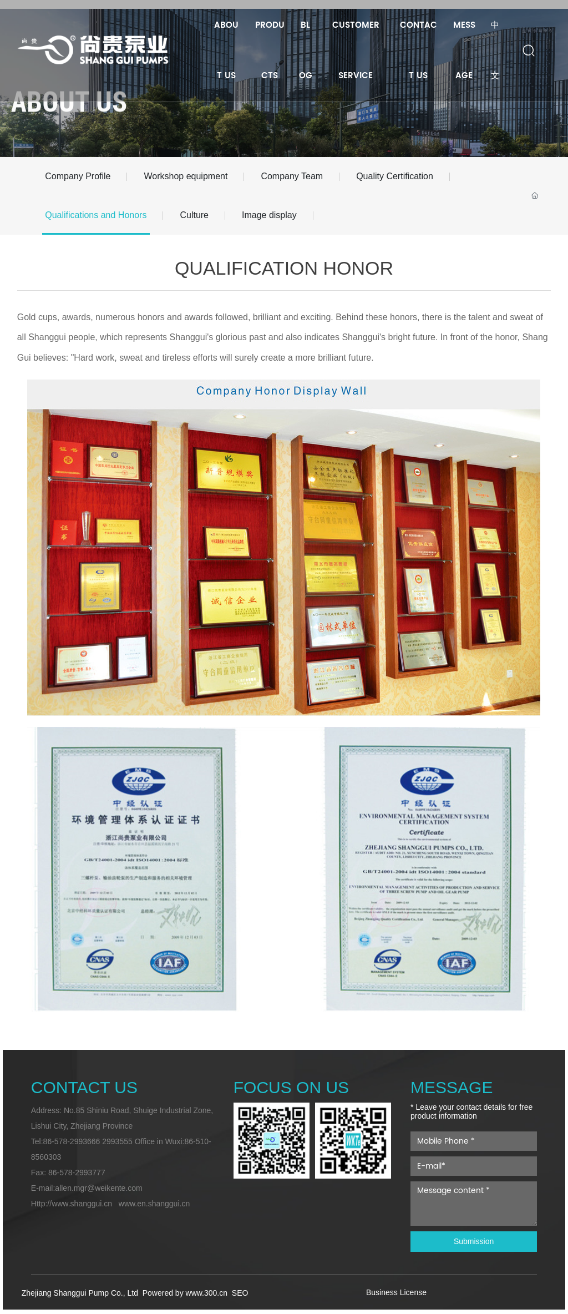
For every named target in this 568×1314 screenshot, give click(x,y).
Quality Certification (394, 176)
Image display (269, 215)
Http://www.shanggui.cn (71, 1203)
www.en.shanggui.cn (154, 1203)
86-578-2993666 (71, 1141)
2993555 (117, 1141)
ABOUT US (69, 119)
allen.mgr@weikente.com (98, 1188)
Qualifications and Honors (95, 215)
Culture (194, 215)
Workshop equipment (185, 176)
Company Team (292, 176)
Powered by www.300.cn (186, 1292)
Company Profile (77, 176)
